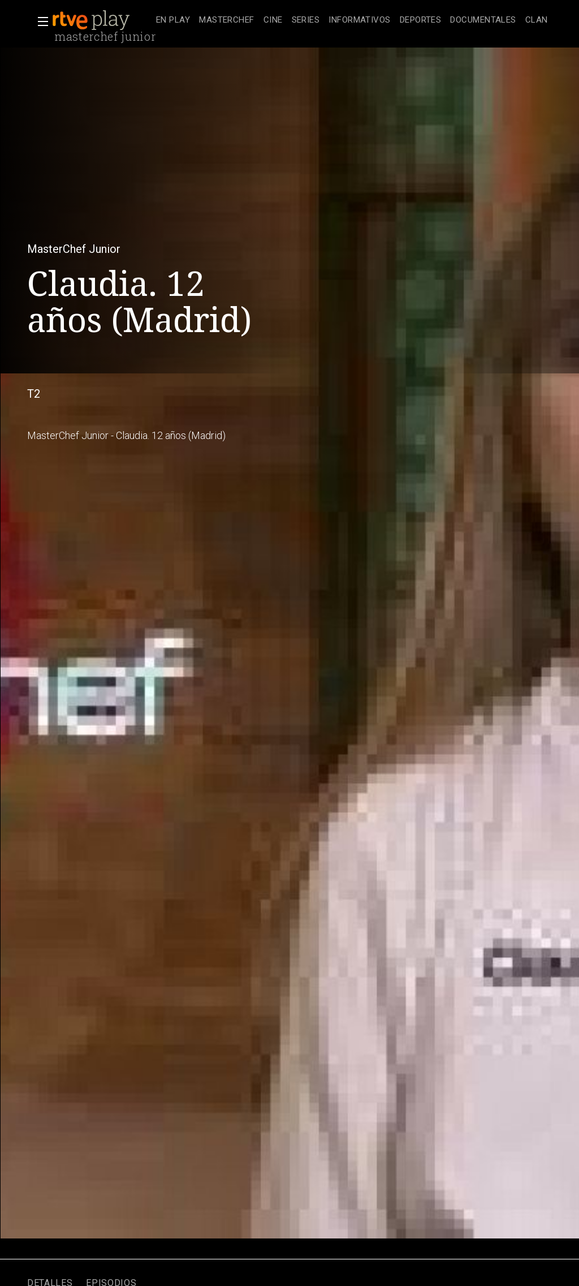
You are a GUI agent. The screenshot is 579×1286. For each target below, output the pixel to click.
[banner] (102, 20)
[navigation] (352, 20)
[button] (39, 21)
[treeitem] (173, 20)
